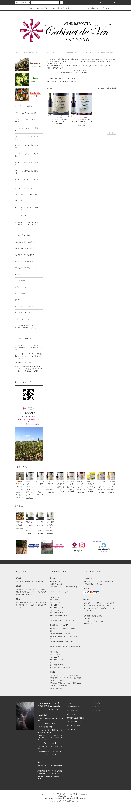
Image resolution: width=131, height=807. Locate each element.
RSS (68, 729)
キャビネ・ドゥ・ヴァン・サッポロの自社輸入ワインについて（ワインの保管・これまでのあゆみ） (28, 356)
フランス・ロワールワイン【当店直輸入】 (61, 72)
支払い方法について (73, 707)
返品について (71, 714)
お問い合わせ (104, 8)
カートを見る (96, 707)
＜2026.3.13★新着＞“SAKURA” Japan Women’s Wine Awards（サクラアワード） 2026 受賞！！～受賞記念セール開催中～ (28, 369)
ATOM (73, 729)
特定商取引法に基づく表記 (75, 718)
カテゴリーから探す (27, 8)
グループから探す (41, 8)
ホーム (17, 8)
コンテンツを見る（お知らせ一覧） (59, 8)
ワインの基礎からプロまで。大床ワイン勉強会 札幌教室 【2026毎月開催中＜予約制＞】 (29, 347)
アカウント (99, 3)
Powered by (65, 801)
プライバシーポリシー (74, 721)
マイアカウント (97, 703)
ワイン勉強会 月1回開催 (23, 362)
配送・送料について (73, 710)
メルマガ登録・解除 (91, 8)
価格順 (109, 88)
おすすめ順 (101, 88)
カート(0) (111, 3)
